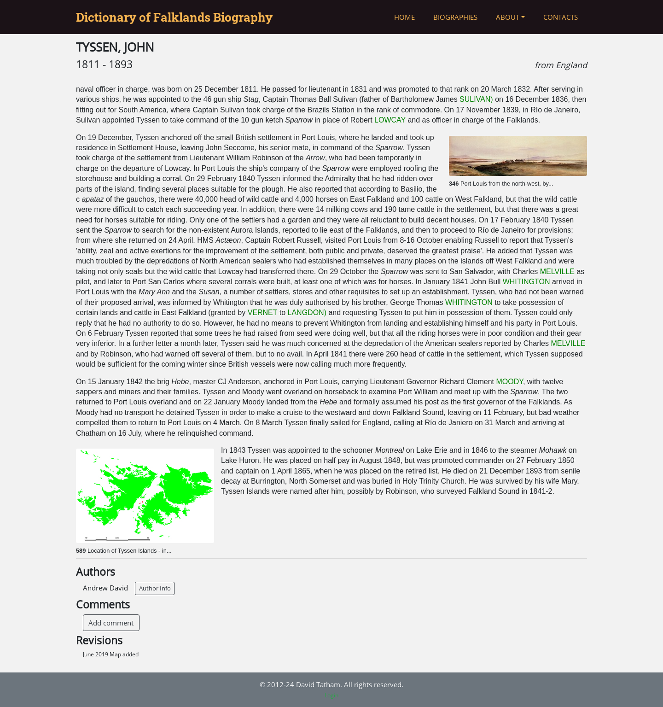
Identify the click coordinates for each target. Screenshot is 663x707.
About (507, 17)
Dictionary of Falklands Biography (174, 17)
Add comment (111, 622)
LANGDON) (307, 312)
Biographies (455, 17)
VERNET (263, 312)
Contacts (560, 17)
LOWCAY (390, 120)
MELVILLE (557, 271)
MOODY (509, 382)
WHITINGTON (526, 282)
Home (404, 17)
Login (331, 695)
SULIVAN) (476, 99)
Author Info (155, 588)
